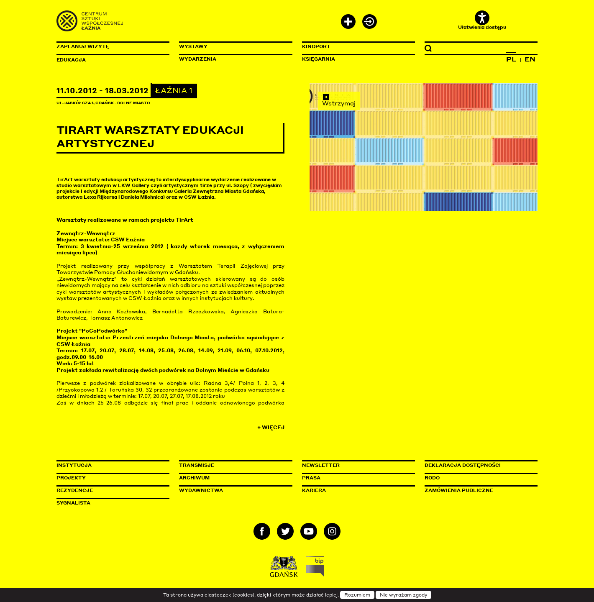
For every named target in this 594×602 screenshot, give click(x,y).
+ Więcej (270, 427)
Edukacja (71, 60)
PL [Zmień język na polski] (511, 59)
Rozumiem (357, 595)
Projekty (71, 478)
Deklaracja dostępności (463, 465)
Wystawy (193, 46)
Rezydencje (74, 490)
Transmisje (232, 465)
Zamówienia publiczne (478, 490)
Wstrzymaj (339, 100)
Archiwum (194, 478)
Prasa (311, 478)
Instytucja (74, 465)
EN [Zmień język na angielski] (530, 59)
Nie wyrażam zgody (403, 595)
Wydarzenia (197, 59)
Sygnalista (73, 503)
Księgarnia (318, 59)
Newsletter (321, 465)
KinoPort (316, 46)
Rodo (432, 478)
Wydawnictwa (201, 490)
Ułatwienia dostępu (482, 20)
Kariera (314, 490)
